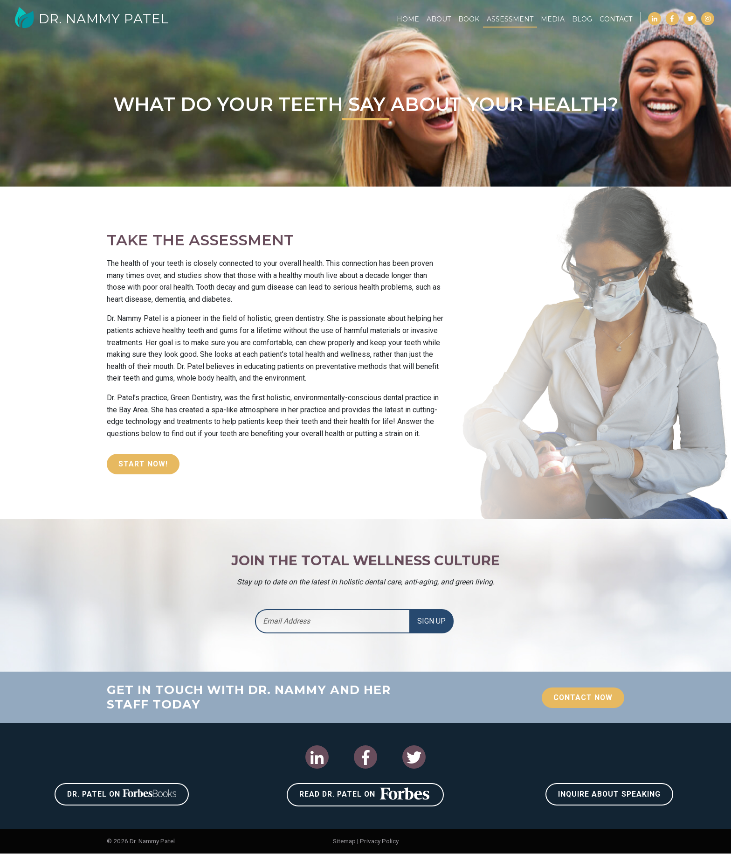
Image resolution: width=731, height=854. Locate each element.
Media (553, 19)
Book (468, 19)
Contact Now (582, 697)
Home (408, 19)
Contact (616, 19)
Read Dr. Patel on (365, 793)
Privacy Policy (379, 841)
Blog (582, 19)
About (439, 19)
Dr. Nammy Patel (92, 19)
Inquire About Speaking (609, 794)
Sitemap (344, 841)
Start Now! (143, 463)
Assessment (510, 19)
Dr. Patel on (122, 793)
